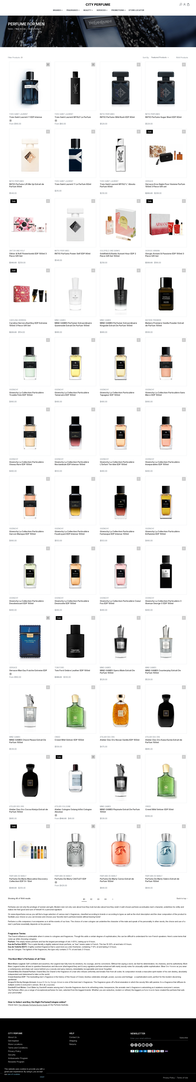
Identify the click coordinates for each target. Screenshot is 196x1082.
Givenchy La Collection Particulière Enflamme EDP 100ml (162, 532)
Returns (72, 1044)
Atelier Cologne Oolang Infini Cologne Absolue (73, 810)
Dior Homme (171, 966)
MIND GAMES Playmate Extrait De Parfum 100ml (120, 810)
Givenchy (13, 389)
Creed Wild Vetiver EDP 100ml (69, 740)
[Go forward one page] (111, 899)
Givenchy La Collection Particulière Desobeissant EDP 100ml (26, 602)
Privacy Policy (14, 1051)
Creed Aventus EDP (17, 977)
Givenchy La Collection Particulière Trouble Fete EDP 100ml (26, 393)
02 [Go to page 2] (91, 899)
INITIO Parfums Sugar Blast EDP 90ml (163, 117)
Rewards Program (16, 1061)
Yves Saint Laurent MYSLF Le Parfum (73, 117)
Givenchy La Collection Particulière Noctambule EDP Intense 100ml (72, 463)
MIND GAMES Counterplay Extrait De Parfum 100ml (163, 671)
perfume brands (148, 990)
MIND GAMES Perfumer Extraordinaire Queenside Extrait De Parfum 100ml (73, 324)
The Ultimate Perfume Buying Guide (33, 1005)
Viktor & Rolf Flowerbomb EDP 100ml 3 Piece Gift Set (28, 254)
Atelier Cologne (62, 806)
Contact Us (74, 1037)
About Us (12, 1037)
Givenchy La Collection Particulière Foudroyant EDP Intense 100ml (72, 532)
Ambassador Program (18, 1058)
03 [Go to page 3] (98, 899)
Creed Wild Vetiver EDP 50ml (159, 809)
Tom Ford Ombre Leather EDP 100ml (72, 670)
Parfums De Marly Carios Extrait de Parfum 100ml (117, 880)
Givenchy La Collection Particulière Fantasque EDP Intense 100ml (117, 532)
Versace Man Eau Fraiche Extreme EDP (28, 670)
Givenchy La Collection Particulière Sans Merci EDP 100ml (165, 393)
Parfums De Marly (17, 876)
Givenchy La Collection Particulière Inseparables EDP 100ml (162, 463)
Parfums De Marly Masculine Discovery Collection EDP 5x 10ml (28, 880)
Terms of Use (182, 1078)
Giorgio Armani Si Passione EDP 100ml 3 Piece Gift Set (164, 254)
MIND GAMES (60, 320)
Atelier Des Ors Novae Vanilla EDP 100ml (119, 740)
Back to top (182, 898)
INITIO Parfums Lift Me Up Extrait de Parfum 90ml (26, 185)
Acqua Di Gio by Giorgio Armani (22, 982)
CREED (57, 737)
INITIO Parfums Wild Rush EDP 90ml (117, 117)
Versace (149, 181)
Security (12, 1054)
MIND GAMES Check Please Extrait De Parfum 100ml (27, 741)
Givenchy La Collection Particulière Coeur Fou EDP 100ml (120, 602)
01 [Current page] (84, 899)
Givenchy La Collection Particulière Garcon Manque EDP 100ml (26, 532)
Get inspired (13, 1040)
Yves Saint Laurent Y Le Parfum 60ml (73, 184)
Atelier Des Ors (107, 737)
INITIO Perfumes (107, 114)
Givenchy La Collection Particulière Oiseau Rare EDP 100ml (26, 463)
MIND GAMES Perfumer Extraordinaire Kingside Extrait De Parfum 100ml (118, 324)
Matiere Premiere (153, 320)
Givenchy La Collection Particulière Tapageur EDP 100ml (117, 393)
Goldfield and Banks (110, 251)
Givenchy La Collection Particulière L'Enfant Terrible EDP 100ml (117, 463)
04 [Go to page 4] (105, 899)
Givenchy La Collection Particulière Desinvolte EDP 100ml (72, 602)
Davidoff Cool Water (17, 987)
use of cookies (14, 1074)
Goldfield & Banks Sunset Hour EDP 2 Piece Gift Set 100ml (118, 254)
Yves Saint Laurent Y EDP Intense (25, 117)
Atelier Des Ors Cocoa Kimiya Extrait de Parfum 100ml (28, 810)
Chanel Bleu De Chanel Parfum (22, 972)
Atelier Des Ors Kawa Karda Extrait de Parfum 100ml (163, 741)
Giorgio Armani (152, 251)
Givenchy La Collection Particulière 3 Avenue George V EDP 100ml (163, 602)
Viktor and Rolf (17, 251)
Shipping (73, 1040)
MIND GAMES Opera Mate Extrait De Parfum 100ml (117, 671)
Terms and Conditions (18, 1047)
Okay (42, 1077)
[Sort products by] (160, 57)
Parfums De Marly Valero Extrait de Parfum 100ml (162, 880)
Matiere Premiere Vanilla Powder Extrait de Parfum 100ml (164, 324)
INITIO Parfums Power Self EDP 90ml (72, 253)
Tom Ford (59, 667)
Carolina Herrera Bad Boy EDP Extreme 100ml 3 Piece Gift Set (28, 324)
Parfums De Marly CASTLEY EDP (70, 879)
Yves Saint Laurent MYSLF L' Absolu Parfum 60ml (117, 185)
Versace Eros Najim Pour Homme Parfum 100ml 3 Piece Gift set (165, 185)
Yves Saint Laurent (18, 114)
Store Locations (15, 1044)
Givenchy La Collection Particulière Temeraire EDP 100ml (72, 393)
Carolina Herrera (17, 320)
